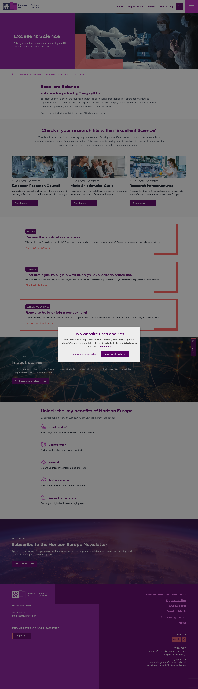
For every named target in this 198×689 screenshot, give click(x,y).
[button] (84, 354)
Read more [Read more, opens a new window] (105, 346)
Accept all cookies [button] (115, 354)
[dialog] (99, 344)
